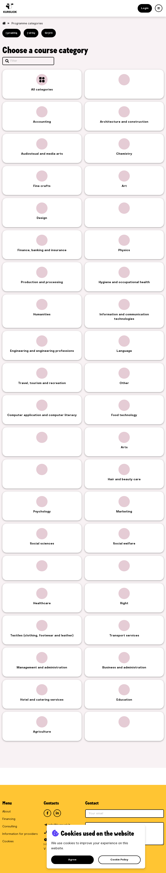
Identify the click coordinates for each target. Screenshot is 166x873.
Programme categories (27, 23)
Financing (8, 819)
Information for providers (20, 834)
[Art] (158, 8)
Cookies (8, 841)
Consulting (9, 826)
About (6, 811)
